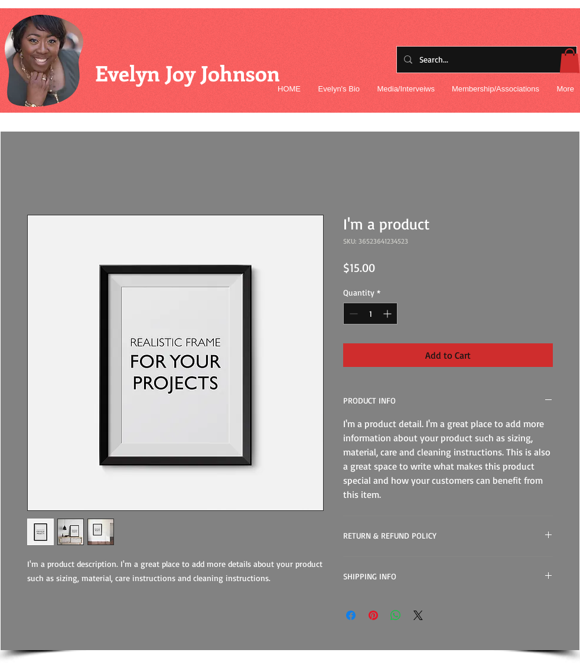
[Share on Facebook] (351, 615)
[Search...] (485, 60)
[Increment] (388, 313)
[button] (569, 60)
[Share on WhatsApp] (396, 615)
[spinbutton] (370, 313)
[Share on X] (418, 615)
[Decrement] (352, 313)
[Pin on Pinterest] (373, 615)
